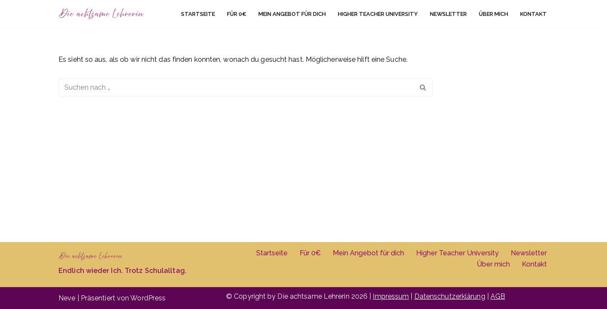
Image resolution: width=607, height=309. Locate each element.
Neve (66, 298)
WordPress (148, 298)
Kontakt (533, 14)
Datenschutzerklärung (449, 296)
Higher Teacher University (378, 14)
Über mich (493, 14)
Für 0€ (236, 14)
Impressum (391, 296)
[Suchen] (236, 87)
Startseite (198, 14)
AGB (498, 296)
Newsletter (448, 14)
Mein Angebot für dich (292, 14)
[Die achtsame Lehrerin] (101, 14)
